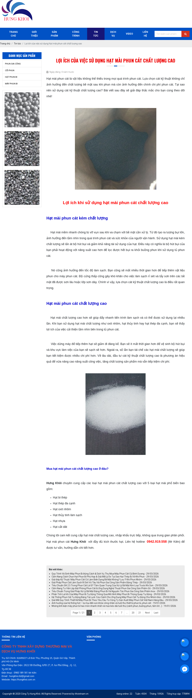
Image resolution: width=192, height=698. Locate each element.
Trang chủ (13, 34)
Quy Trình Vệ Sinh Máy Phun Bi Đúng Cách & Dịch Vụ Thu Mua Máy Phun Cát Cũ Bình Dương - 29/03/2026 (105, 573)
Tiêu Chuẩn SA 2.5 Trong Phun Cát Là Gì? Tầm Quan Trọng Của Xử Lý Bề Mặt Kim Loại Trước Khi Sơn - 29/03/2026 (110, 585)
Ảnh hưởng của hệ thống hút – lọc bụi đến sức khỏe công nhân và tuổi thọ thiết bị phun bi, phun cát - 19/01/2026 (108, 603)
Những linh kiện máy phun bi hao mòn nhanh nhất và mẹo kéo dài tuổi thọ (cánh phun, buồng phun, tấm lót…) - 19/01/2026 (114, 606)
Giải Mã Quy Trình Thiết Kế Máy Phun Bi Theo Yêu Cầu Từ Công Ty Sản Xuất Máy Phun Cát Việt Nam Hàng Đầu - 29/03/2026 (115, 600)
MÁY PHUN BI (11, 83)
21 (139, 612)
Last (156, 612)
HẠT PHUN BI (11, 77)
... (127, 612)
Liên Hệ (145, 34)
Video (129, 33)
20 (133, 612)
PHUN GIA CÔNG (13, 63)
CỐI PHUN (9, 70)
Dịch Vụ (113, 34)
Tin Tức (95, 34)
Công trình (75, 34)
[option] (22, 110)
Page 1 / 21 (79, 612)
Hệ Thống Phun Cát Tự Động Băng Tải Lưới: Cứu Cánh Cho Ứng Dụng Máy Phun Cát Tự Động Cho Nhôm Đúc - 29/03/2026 (113, 597)
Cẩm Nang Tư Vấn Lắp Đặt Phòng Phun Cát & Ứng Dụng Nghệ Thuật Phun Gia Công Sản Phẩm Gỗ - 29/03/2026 (108, 588)
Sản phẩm (54, 34)
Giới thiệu (34, 34)
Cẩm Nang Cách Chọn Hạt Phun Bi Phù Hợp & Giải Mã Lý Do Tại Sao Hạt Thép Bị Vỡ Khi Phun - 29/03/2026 (105, 576)
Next (147, 612)
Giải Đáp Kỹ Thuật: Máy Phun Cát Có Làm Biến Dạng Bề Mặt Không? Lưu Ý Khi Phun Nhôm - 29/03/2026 (104, 579)
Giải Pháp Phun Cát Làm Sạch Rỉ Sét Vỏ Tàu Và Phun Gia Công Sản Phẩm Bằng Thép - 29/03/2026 (102, 582)
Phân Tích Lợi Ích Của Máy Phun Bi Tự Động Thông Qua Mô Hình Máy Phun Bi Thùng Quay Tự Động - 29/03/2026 (109, 594)
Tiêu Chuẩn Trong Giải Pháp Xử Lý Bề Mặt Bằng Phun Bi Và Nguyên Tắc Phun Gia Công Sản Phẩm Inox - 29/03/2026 (110, 591)
